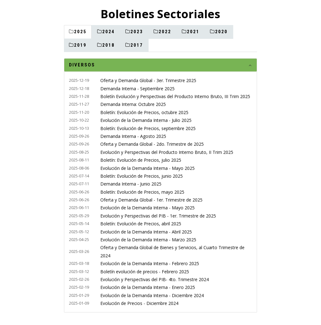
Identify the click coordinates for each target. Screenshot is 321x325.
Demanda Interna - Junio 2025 (130, 184)
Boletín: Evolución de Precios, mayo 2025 (142, 192)
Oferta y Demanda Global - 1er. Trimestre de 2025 (151, 200)
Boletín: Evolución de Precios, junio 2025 (141, 176)
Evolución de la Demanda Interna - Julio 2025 (146, 120)
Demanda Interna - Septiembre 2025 (137, 89)
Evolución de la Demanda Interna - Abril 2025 (146, 232)
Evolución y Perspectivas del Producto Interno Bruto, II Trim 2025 (166, 152)
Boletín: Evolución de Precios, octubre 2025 (144, 112)
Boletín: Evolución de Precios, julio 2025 (140, 160)
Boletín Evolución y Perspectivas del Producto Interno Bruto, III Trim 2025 (175, 96)
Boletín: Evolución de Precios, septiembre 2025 (148, 128)
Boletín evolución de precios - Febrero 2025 (144, 272)
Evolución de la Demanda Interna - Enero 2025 (147, 287)
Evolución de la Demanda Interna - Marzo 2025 (148, 240)
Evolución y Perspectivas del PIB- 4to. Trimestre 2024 (154, 279)
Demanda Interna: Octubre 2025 (133, 104)
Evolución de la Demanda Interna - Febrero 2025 (149, 263)
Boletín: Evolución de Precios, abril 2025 (140, 224)
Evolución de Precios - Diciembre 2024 (139, 303)
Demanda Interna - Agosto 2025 (133, 136)
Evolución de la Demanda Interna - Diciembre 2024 (152, 295)
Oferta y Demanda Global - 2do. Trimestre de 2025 (152, 144)
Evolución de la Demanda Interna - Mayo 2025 (147, 168)
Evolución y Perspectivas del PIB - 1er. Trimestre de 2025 (158, 216)
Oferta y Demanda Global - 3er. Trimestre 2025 (148, 80)
